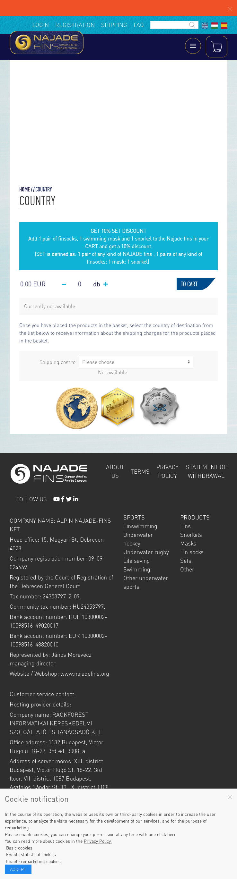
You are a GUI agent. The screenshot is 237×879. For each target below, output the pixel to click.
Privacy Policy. (98, 841)
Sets (185, 561)
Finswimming (140, 526)
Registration (75, 24)
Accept (18, 869)
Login (40, 24)
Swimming (136, 570)
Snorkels (191, 535)
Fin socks (192, 552)
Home (24, 190)
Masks (188, 544)
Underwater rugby (146, 552)
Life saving (136, 561)
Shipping (114, 24)
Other (187, 570)
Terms (140, 472)
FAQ (139, 24)
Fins (185, 526)
